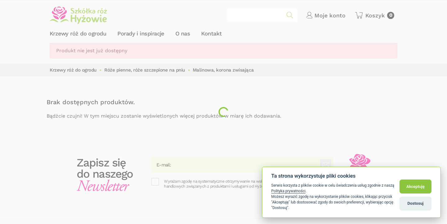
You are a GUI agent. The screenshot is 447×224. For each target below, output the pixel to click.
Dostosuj (416, 203)
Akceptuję (415, 186)
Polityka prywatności (288, 191)
